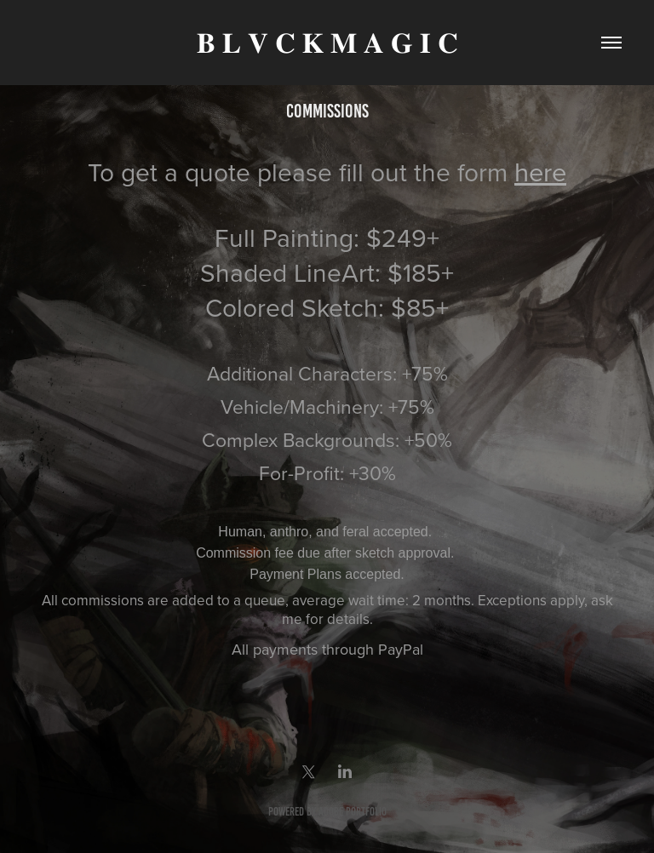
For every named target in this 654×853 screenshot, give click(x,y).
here (540, 171)
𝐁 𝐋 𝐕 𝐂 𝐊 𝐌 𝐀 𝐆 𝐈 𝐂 (327, 43)
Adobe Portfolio (352, 811)
